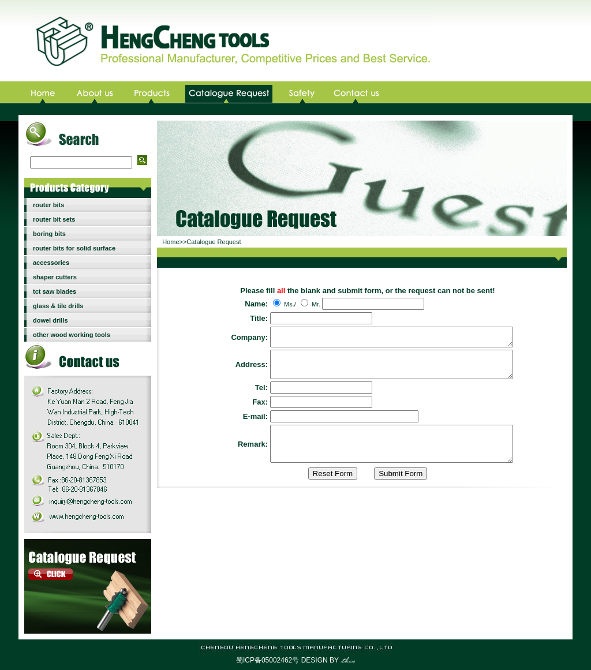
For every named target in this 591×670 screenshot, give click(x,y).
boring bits (49, 233)
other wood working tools (71, 334)
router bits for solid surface (74, 248)
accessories (51, 262)
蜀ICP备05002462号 (267, 660)
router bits (48, 204)
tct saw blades (54, 291)
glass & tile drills (58, 305)
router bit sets (54, 219)
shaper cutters (55, 277)
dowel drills (50, 320)
